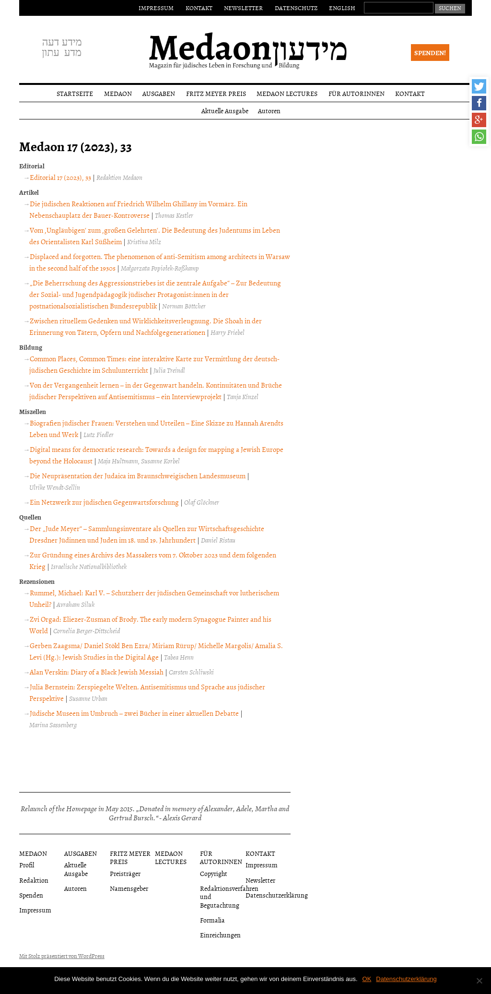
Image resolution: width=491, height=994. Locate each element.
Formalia (212, 920)
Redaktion (33, 880)
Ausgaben (158, 93)
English (342, 7)
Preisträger (125, 873)
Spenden (31, 895)
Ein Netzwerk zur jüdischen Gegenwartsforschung (104, 502)
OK (367, 978)
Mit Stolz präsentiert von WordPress (62, 956)
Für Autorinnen (356, 93)
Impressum (156, 7)
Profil (26, 865)
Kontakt (199, 7)
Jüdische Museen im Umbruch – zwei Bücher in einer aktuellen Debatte (134, 713)
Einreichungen (220, 935)
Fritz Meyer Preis (216, 93)
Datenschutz (296, 7)
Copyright (213, 873)
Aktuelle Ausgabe (224, 111)
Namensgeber (129, 888)
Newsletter (243, 7)
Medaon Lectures (287, 93)
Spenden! (430, 52)
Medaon (118, 93)
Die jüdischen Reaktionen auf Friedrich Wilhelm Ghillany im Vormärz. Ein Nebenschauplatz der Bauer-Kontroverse (138, 209)
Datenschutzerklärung (277, 895)
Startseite (75, 93)
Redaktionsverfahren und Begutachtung (229, 896)
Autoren (269, 111)
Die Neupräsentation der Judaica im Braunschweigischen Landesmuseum (138, 475)
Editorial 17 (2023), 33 (60, 177)
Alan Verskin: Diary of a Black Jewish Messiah (97, 671)
